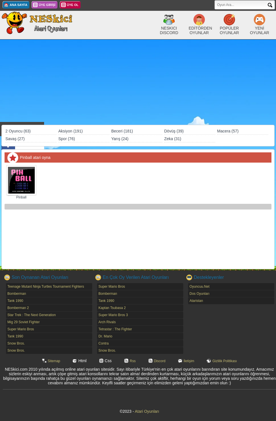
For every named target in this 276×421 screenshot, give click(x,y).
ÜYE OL (73, 5)
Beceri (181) (122, 131)
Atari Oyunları (147, 411)
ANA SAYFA (18, 5)
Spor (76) (66, 138)
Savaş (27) (15, 138)
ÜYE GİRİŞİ (47, 5)
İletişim (189, 361)
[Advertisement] (138, 82)
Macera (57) (227, 131)
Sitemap (54, 361)
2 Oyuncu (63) (18, 131)
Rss (133, 361)
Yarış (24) (119, 138)
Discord (160, 361)
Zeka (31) (172, 138)
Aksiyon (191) (70, 131)
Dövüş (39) (174, 131)
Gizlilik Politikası (224, 361)
